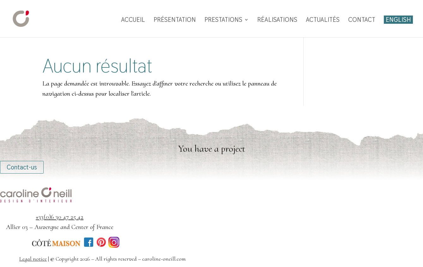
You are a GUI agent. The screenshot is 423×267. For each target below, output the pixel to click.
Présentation (175, 20)
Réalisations (277, 20)
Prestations (223, 20)
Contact (361, 20)
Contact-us (22, 167)
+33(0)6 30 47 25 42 (59, 217)
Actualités (323, 20)
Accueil (133, 20)
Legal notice (33, 258)
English (398, 20)
